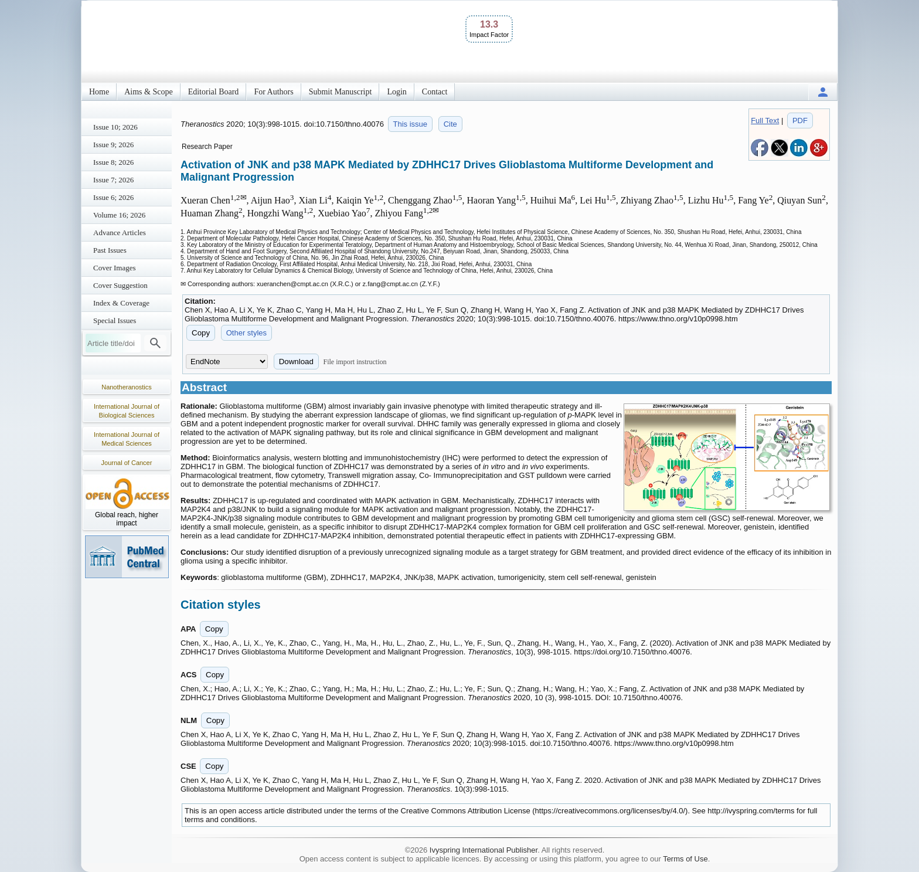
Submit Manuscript (340, 91)
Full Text (765, 120)
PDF (800, 120)
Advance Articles (119, 232)
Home (99, 91)
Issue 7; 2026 (113, 179)
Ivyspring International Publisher (483, 850)
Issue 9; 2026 (113, 144)
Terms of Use (685, 858)
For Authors (273, 91)
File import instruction (355, 362)
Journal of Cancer (126, 462)
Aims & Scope (148, 91)
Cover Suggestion (120, 285)
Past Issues (110, 250)
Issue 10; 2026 (115, 127)
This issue (410, 124)
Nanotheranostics (126, 387)
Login (396, 91)
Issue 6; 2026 (113, 197)
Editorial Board (213, 91)
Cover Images (114, 267)
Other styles (246, 332)
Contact (435, 91)
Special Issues (114, 320)
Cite (450, 124)
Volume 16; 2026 (119, 215)
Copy (201, 332)
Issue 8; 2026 (113, 162)
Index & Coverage (121, 302)
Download (296, 361)
